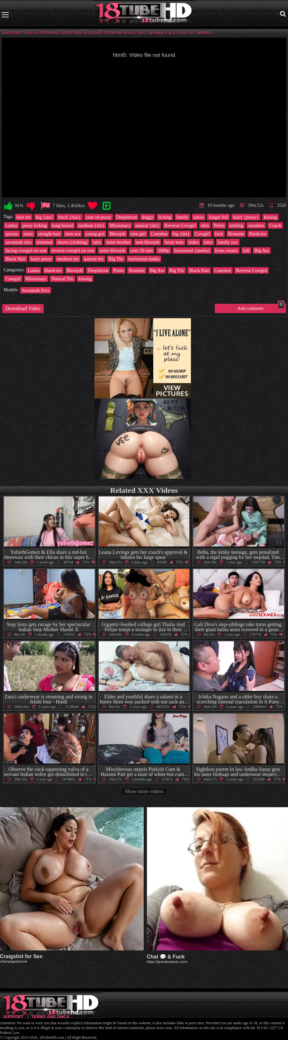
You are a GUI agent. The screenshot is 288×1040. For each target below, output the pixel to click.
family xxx (228, 242)
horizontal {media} (192, 250)
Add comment (260, 307)
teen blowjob (148, 242)
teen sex (72, 233)
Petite (219, 225)
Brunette (236, 233)
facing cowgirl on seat (25, 250)
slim (205, 225)
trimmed (44, 242)
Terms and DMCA (50, 1016)
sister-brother (118, 242)
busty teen (174, 242)
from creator (226, 250)
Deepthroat (126, 217)
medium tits (68, 258)
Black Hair (15, 258)
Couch (275, 225)
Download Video (22, 308)
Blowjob (118, 233)
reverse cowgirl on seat (72, 250)
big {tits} (181, 233)
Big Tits (116, 258)
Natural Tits (62, 278)
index (193, 242)
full (246, 250)
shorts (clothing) (72, 242)
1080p (163, 250)
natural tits (94, 258)
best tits (24, 217)
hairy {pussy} (246, 217)
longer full (218, 217)
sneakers (256, 225)
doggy (147, 217)
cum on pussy (98, 217)
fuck (219, 233)
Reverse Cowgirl (180, 225)
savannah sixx (18, 242)
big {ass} (44, 217)
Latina (11, 225)
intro (208, 242)
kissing (270, 217)
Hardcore (257, 233)
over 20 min (141, 250)
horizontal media (143, 258)
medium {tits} (91, 225)
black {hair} (69, 217)
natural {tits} (147, 225)
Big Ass (262, 250)
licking (164, 217)
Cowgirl (202, 233)
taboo (199, 217)
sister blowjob (112, 250)
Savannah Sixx (36, 290)
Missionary (120, 225)
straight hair (49, 233)
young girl (95, 233)
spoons (11, 233)
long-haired (62, 225)
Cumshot (159, 233)
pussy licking (34, 225)
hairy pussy (41, 258)
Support (13, 1016)
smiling (236, 225)
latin (97, 242)
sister (28, 233)
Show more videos (144, 791)
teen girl (138, 233)
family (182, 217)
